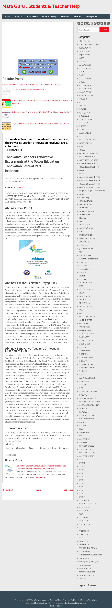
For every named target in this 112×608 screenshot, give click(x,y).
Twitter (33, 448)
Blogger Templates (89, 600)
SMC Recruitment (87, 419)
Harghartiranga (86, 204)
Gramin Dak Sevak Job (88, 153)
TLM (81, 538)
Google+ (44, 448)
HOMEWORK (84, 215)
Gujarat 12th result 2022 (89, 184)
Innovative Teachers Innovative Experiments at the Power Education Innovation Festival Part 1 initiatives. (36, 143)
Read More (40, 477)
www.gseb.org (85, 565)
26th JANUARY (85, 51)
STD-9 (82, 497)
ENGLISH (83, 126)
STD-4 (82, 480)
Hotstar (82, 218)
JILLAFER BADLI (86, 249)
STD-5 (81, 483)
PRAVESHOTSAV (86, 357)
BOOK (82, 82)
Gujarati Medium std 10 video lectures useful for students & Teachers (31, 85)
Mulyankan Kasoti (86, 289)
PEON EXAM (84, 344)
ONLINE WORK (85, 330)
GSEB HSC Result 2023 (88, 160)
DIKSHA (82, 106)
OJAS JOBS (83, 313)
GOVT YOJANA (85, 143)
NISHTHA (83, 300)
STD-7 (81, 490)
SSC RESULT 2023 (86, 449)
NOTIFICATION (85, 306)
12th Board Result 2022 (89, 44)
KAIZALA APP (85, 255)
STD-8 (82, 494)
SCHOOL (83, 395)
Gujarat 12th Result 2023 (89, 187)
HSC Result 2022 (86, 228)
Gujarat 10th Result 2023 (89, 181)
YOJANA (82, 579)
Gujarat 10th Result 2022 (89, 177)
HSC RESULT (84, 225)
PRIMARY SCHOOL (87, 364)
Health (77, 16)
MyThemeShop (40, 603)
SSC (81, 436)
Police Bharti (84, 351)
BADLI (82, 75)
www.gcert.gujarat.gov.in (89, 562)
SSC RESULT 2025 (86, 456)
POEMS (82, 347)
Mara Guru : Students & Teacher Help (41, 6)
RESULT (82, 385)
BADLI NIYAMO (85, 78)
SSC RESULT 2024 (86, 453)
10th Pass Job (85, 41)
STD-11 (82, 466)
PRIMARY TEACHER (87, 368)
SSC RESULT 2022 (86, 446)
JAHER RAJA (84, 242)
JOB (81, 252)
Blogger (76, 600)
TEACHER (83, 521)
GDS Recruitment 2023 (89, 140)
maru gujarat (84, 269)
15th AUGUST (85, 48)
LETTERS (83, 266)
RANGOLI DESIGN (87, 378)
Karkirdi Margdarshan (88, 259)
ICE (80, 232)
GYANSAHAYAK (86, 201)
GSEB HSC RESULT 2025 (89, 167)
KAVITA (82, 262)
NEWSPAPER (84, 296)
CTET (81, 102)
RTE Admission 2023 (88, 392)
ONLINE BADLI (85, 320)
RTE (81, 388)
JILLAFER (83, 245)
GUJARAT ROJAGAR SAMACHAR (92, 191)
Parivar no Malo (86, 340)
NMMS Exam (84, 303)
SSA (81, 429)
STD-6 (82, 487)
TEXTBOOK (84, 531)
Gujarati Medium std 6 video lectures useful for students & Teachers (40, 123)
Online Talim (84, 327)
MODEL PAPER (85, 283)
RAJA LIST (83, 374)
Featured (65, 16)
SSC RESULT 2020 (86, 443)
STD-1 (81, 460)
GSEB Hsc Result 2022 (88, 157)
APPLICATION (85, 68)
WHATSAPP (84, 558)
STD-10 (82, 463)
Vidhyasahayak (85, 551)
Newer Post (8, 490)
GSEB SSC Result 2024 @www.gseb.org (28, 89)
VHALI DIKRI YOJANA (88, 548)
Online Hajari (84, 323)
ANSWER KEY (85, 65)
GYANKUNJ (84, 198)
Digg (66, 448)
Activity (82, 61)
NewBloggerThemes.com (75, 603)
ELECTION (83, 123)
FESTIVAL (83, 136)
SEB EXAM (83, 412)
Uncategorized (91, 16)
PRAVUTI (83, 361)
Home (7, 16)
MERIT (82, 276)
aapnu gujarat (85, 55)
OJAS (81, 310)
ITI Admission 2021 (87, 238)
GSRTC (82, 170)
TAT (81, 514)
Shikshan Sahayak (86, 415)
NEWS (82, 293)
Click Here (20, 187)
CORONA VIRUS (86, 96)
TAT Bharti (83, 517)
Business (19, 16)
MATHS (82, 272)
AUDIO (82, 72)
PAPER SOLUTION (87, 334)
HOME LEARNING (87, 211)
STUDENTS (84, 500)
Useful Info (84, 545)
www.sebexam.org (87, 572)
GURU (82, 194)
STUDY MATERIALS (87, 504)
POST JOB (83, 354)
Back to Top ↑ (56, 606)
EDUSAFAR (84, 116)
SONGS (82, 422)
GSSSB (82, 174)
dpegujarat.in (84, 113)
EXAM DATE (84, 130)
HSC (81, 221)
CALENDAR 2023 (86, 89)
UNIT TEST (84, 541)
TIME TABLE (84, 534)
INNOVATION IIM (16, 150)
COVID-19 (83, 99)
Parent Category (50, 16)
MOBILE (82, 279)
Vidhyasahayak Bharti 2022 (90, 555)
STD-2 (82, 473)
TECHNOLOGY (85, 524)
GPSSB (82, 150)
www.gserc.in (85, 568)
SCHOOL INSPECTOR (88, 398)
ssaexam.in (84, 432)
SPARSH (82, 426)
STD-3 (82, 477)
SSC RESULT (84, 439)
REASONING (84, 381)
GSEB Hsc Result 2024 (88, 164)
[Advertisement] (37, 39)
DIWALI (82, 109)
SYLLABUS (83, 511)
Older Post (68, 490)
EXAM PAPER (85, 133)
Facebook (21, 448)
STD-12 (82, 470)
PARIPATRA (84, 337)
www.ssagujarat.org (87, 575)
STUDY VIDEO (85, 507)
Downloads (32, 16)
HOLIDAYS (83, 208)
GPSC (81, 147)
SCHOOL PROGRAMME (89, 405)
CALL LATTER (85, 92)
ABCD (81, 58)
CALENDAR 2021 (86, 85)
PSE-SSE (83, 371)
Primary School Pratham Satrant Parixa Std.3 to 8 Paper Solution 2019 (41, 112)
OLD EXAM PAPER (87, 317)
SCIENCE (83, 409)
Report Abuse (86, 585)
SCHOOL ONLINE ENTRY (89, 402)
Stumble (56, 448)
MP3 (81, 286)
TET (81, 528)
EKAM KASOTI (85, 119)
